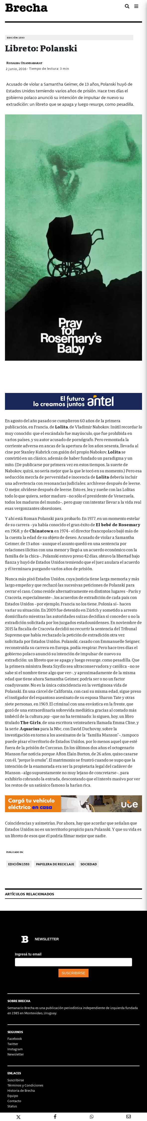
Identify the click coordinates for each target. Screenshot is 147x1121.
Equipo (12, 1095)
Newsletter (15, 1054)
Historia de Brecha (21, 1090)
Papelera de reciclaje (55, 864)
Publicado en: (15, 852)
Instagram (15, 1049)
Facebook (14, 1038)
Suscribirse (15, 1080)
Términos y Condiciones (25, 1085)
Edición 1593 (16, 37)
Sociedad (89, 864)
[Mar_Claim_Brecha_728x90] (73, 400)
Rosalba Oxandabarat (24, 63)
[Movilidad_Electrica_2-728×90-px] (73, 803)
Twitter (12, 1043)
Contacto (14, 1100)
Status (12, 1106)
